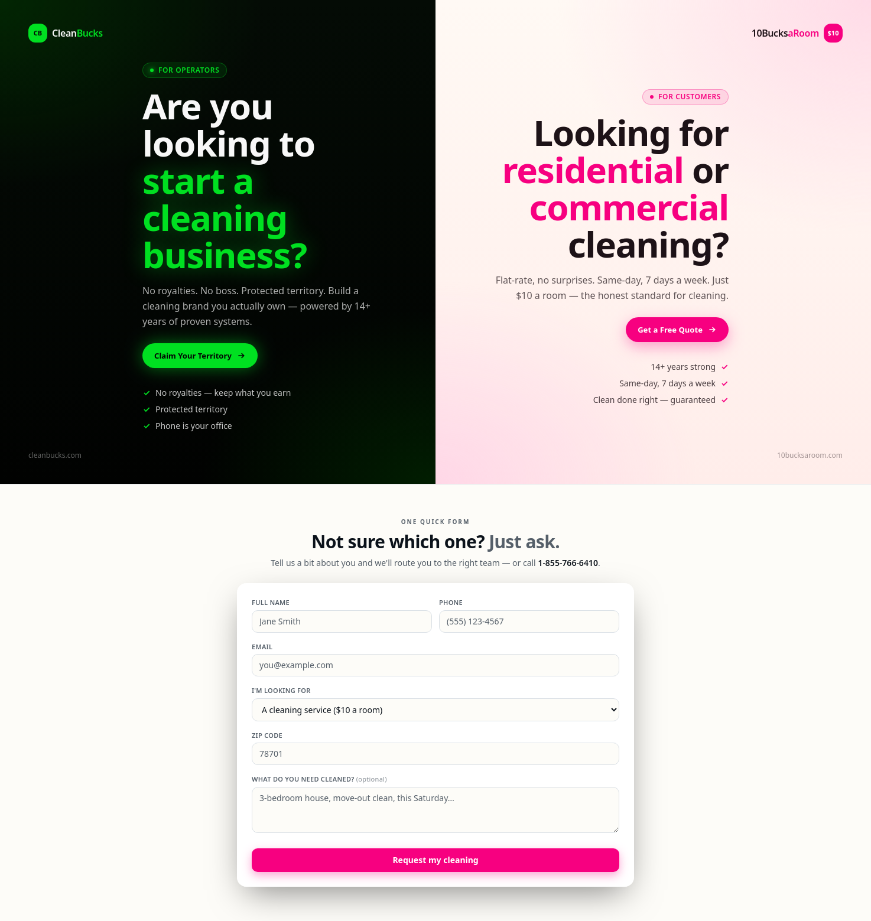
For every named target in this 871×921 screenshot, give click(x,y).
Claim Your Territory (202, 356)
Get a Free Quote (675, 330)
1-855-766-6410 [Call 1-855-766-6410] (568, 563)
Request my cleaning (435, 861)
